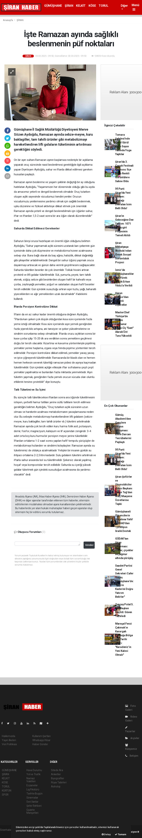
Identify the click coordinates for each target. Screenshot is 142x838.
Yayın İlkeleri (9, 740)
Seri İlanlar (32, 801)
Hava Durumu (34, 770)
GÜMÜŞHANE (53, 5)
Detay (106, 834)
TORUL (103, 5)
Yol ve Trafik (33, 774)
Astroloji (55, 786)
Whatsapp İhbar (41, 740)
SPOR (5, 794)
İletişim (131, 755)
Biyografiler (57, 778)
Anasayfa (8, 20)
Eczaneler (32, 785)
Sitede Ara (57, 770)
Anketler (56, 774)
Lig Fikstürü (32, 789)
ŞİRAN (69, 5)
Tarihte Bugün (34, 793)
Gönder (89, 545)
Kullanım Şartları (41, 736)
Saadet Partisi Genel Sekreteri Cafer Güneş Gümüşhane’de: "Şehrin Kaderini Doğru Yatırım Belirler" (124, 581)
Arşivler (132, 738)
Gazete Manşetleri (32, 811)
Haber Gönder (40, 744)
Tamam (120, 834)
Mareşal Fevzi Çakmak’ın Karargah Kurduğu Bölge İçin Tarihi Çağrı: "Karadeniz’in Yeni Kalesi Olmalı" (124, 639)
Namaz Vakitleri (31, 780)
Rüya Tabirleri (58, 782)
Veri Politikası (9, 744)
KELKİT (81, 5)
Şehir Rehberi (34, 805)
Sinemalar (32, 797)
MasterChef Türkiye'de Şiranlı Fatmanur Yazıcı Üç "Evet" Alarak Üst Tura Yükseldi (124, 324)
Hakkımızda (8, 736)
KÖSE (92, 5)
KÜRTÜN (6, 790)
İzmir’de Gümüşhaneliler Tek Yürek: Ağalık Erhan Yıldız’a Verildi (124, 277)
